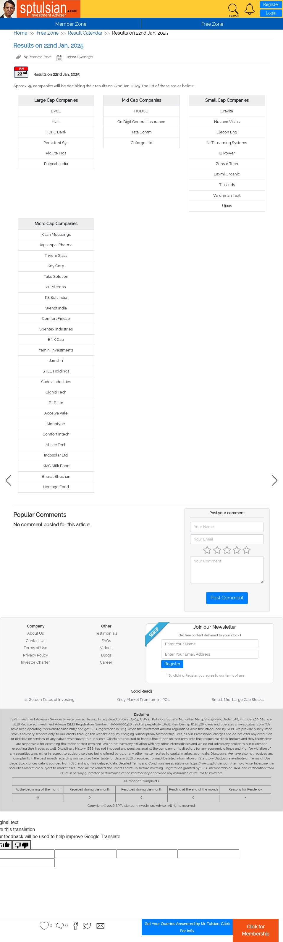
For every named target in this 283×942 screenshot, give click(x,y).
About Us (35, 633)
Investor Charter (35, 662)
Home (20, 33)
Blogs (106, 655)
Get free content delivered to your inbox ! (210, 635)
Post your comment (227, 513)
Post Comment (227, 598)
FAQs (106, 640)
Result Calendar (85, 33)
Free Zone (48, 33)
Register (271, 4)
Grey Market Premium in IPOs (143, 699)
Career (106, 662)
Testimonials (106, 633)
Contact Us (35, 640)
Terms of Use (35, 648)
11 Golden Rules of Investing (49, 699)
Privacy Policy (35, 655)
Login (271, 13)
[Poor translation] (21, 844)
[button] (249, 9)
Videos (106, 648)
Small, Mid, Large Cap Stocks (237, 699)
